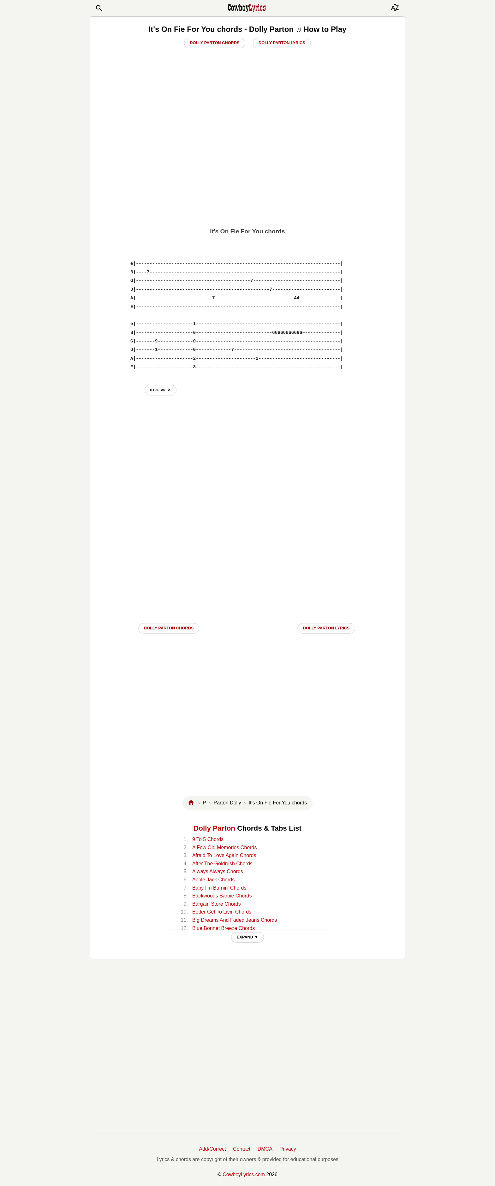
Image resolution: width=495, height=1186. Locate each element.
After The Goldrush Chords (222, 863)
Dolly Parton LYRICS (326, 628)
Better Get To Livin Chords (221, 911)
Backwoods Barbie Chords (222, 895)
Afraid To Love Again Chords (224, 855)
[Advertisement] (247, 179)
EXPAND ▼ (248, 937)
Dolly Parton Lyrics (282, 42)
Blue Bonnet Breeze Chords (223, 928)
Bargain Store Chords (216, 904)
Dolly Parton (214, 828)
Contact (241, 1149)
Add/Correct (212, 1149)
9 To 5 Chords (208, 839)
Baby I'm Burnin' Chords (219, 888)
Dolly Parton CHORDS (169, 628)
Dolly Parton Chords (214, 42)
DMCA (265, 1149)
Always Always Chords (217, 871)
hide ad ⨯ (160, 390)
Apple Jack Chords (213, 879)
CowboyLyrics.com (244, 1174)
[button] (99, 8)
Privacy (287, 1149)
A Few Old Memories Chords (224, 847)
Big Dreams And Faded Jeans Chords (234, 920)
